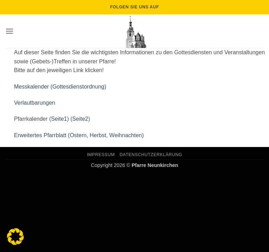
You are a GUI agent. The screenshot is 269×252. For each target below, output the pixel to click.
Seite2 (80, 119)
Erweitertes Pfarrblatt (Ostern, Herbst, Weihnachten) (79, 135)
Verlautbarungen (34, 103)
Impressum (101, 154)
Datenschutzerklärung (150, 154)
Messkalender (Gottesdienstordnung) (60, 87)
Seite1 (59, 119)
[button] (9, 31)
